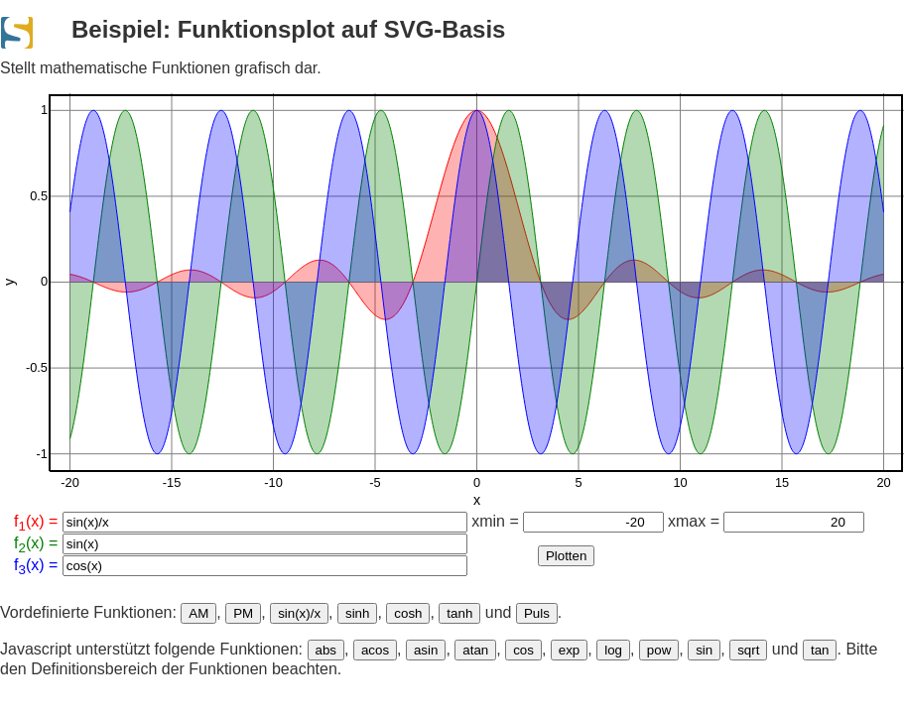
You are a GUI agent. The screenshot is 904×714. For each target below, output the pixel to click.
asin (426, 650)
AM (198, 613)
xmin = (567, 521)
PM (243, 613)
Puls (537, 613)
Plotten (566, 555)
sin (704, 650)
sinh (357, 613)
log (613, 650)
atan (475, 650)
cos (523, 650)
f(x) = (240, 523)
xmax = (766, 521)
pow (659, 650)
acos (375, 650)
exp (570, 650)
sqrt (748, 650)
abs (326, 650)
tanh (459, 613)
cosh (408, 613)
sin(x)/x (299, 613)
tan (820, 650)
